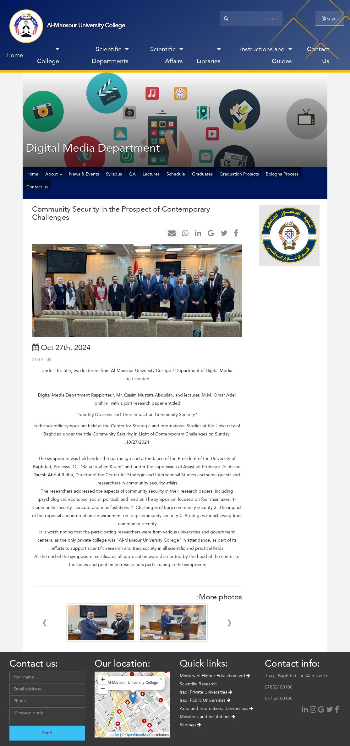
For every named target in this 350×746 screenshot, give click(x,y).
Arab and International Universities (216, 708)
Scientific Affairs (166, 55)
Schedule (176, 174)
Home (14, 55)
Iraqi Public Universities (205, 700)
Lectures (151, 174)
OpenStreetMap (137, 735)
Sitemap (190, 725)
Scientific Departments (110, 55)
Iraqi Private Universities (206, 692)
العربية (329, 18)
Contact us (37, 187)
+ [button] (103, 680)
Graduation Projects (239, 174)
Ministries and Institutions (207, 716)
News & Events (84, 174)
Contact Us (318, 55)
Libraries (209, 56)
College (48, 56)
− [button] (103, 689)
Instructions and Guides (266, 55)
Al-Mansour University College (86, 25)
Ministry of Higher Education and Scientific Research (215, 680)
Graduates (202, 174)
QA (132, 174)
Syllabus (114, 174)
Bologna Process (282, 174)
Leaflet (114, 735)
